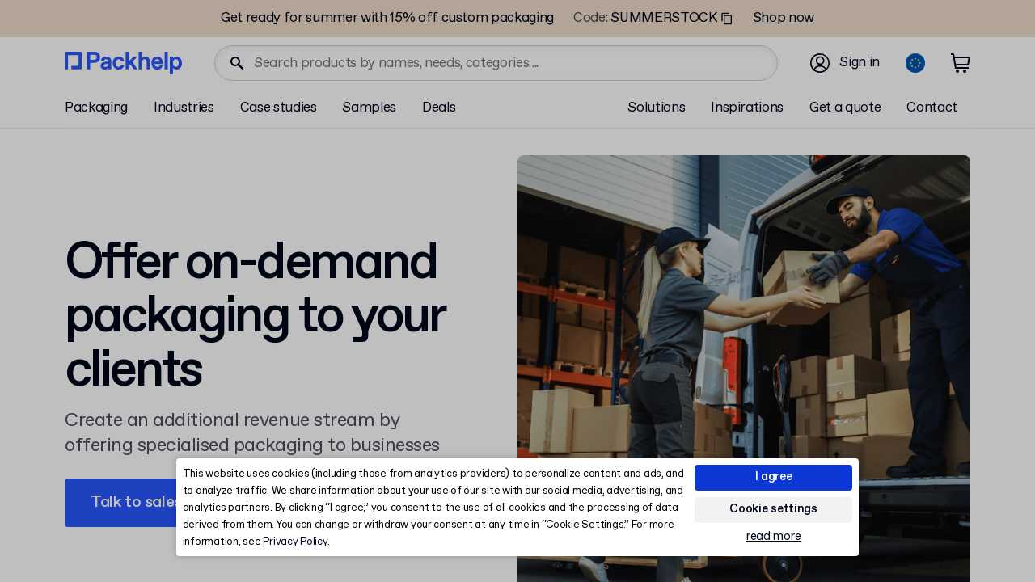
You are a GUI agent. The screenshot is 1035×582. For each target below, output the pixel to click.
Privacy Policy (295, 542)
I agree (773, 477)
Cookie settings (773, 509)
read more (773, 537)
